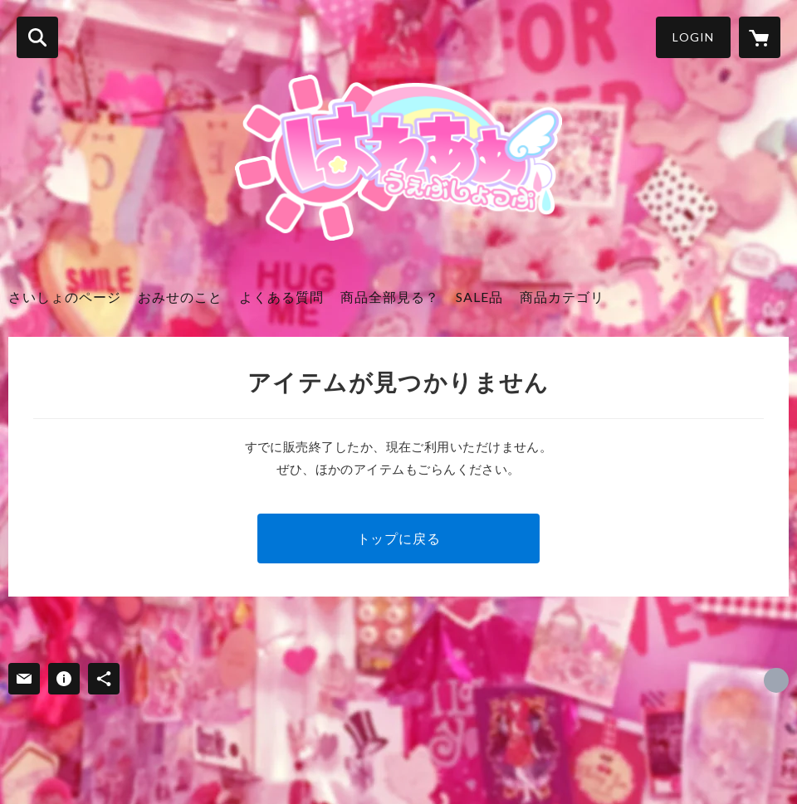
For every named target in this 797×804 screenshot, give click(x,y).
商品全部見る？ (389, 297)
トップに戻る (399, 538)
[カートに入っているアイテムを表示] (759, 37)
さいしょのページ (64, 297)
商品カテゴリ (562, 297)
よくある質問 (281, 297)
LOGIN (693, 37)
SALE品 (479, 297)
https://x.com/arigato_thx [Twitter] (776, 680)
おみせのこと (180, 297)
